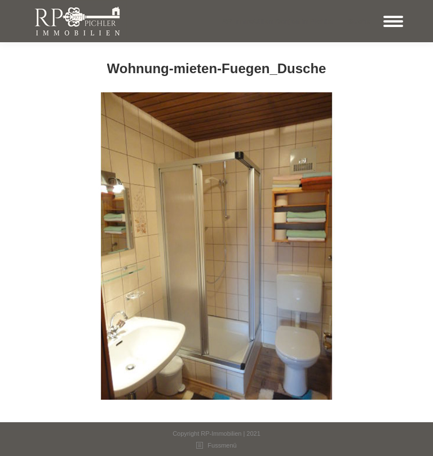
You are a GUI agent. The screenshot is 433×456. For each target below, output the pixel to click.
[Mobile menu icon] (393, 21)
